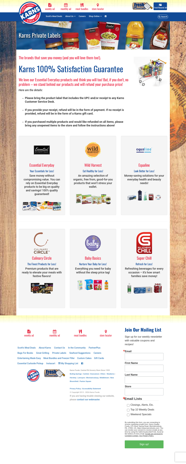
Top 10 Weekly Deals (142, 409)
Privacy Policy (75, 389)
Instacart (50, 363)
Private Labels (59, 353)
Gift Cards (99, 358)
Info (160, 6)
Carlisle (86, 374)
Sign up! (144, 444)
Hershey (73, 378)
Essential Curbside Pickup (30, 363)
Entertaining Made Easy (29, 358)
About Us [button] (70, 16)
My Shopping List (68, 363)
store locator (98, 7)
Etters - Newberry (107, 374)
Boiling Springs (76, 374)
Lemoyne (81, 378)
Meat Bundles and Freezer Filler (59, 358)
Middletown (104, 378)
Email (128, 351)
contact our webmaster (88, 399)
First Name (131, 363)
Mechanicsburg (92, 378)
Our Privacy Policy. (146, 436)
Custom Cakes (84, 358)
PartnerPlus (94, 347)
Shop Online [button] (95, 16)
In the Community (77, 347)
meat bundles (82, 7)
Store (128, 386)
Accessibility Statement (91, 389)
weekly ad (50, 7)
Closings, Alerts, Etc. (142, 404)
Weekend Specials (140, 414)
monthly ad (66, 7)
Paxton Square (85, 381)
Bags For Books (25, 353)
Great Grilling (42, 353)
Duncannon (94, 374)
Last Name (131, 375)
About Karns (45, 347)
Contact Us (59, 347)
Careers (82, 16)
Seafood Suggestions (80, 353)
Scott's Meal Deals (54, 16)
